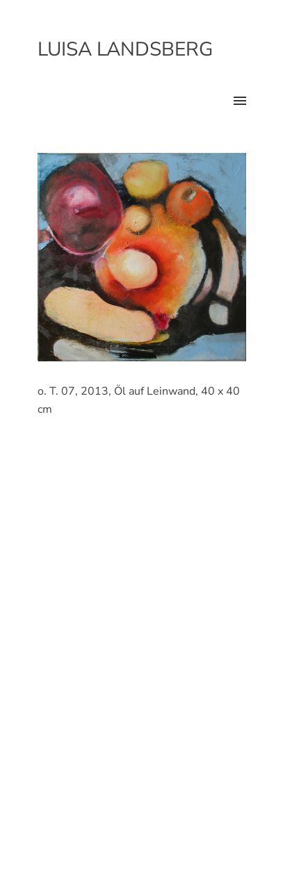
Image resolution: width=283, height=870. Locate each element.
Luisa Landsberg (125, 49)
